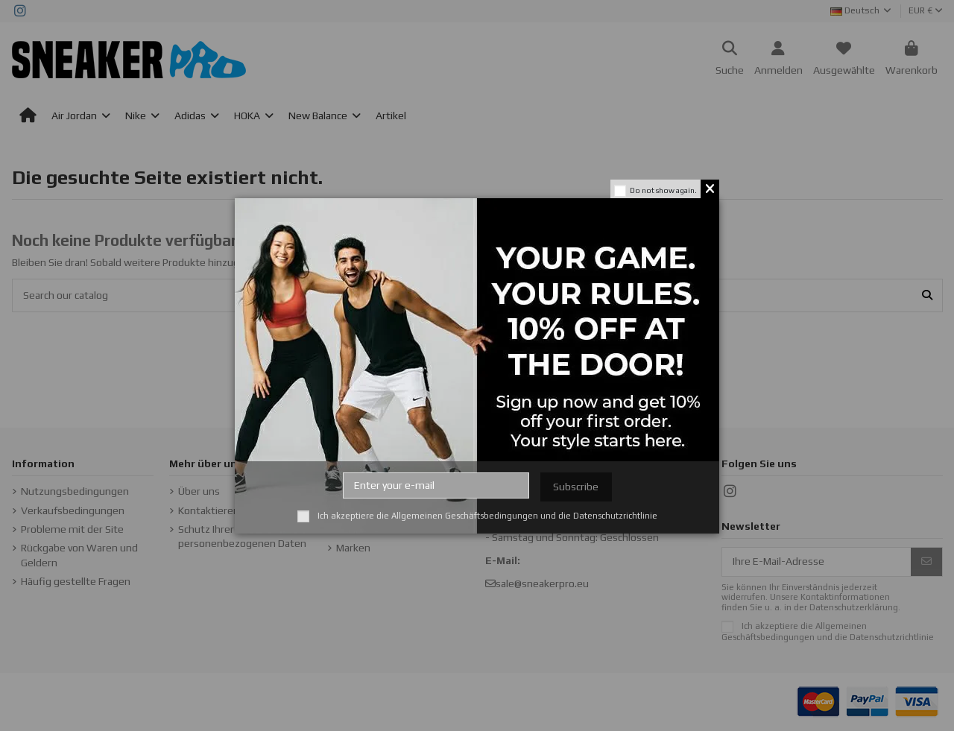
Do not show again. (663, 190)
